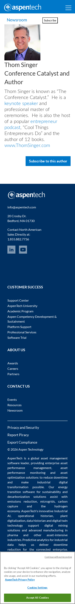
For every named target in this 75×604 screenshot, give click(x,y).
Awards (12, 363)
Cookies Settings (37, 587)
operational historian (35, 515)
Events (12, 399)
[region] (37, 578)
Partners (13, 374)
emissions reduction (22, 501)
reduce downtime (55, 477)
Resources (14, 405)
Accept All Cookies (37, 597)
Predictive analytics (35, 539)
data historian (36, 520)
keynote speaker (21, 103)
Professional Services (21, 332)
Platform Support (19, 326)
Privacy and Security (23, 427)
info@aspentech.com (21, 207)
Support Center (18, 300)
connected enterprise (51, 549)
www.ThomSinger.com (27, 145)
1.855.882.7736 (18, 239)
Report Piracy (18, 434)
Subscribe (50, 20)
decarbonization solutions (26, 496)
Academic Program (20, 311)
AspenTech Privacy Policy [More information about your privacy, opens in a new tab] (20, 579)
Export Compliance (22, 442)
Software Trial (16, 337)
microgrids (47, 501)
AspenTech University (22, 305)
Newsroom (17, 19)
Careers (12, 368)
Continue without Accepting (58, 557)
